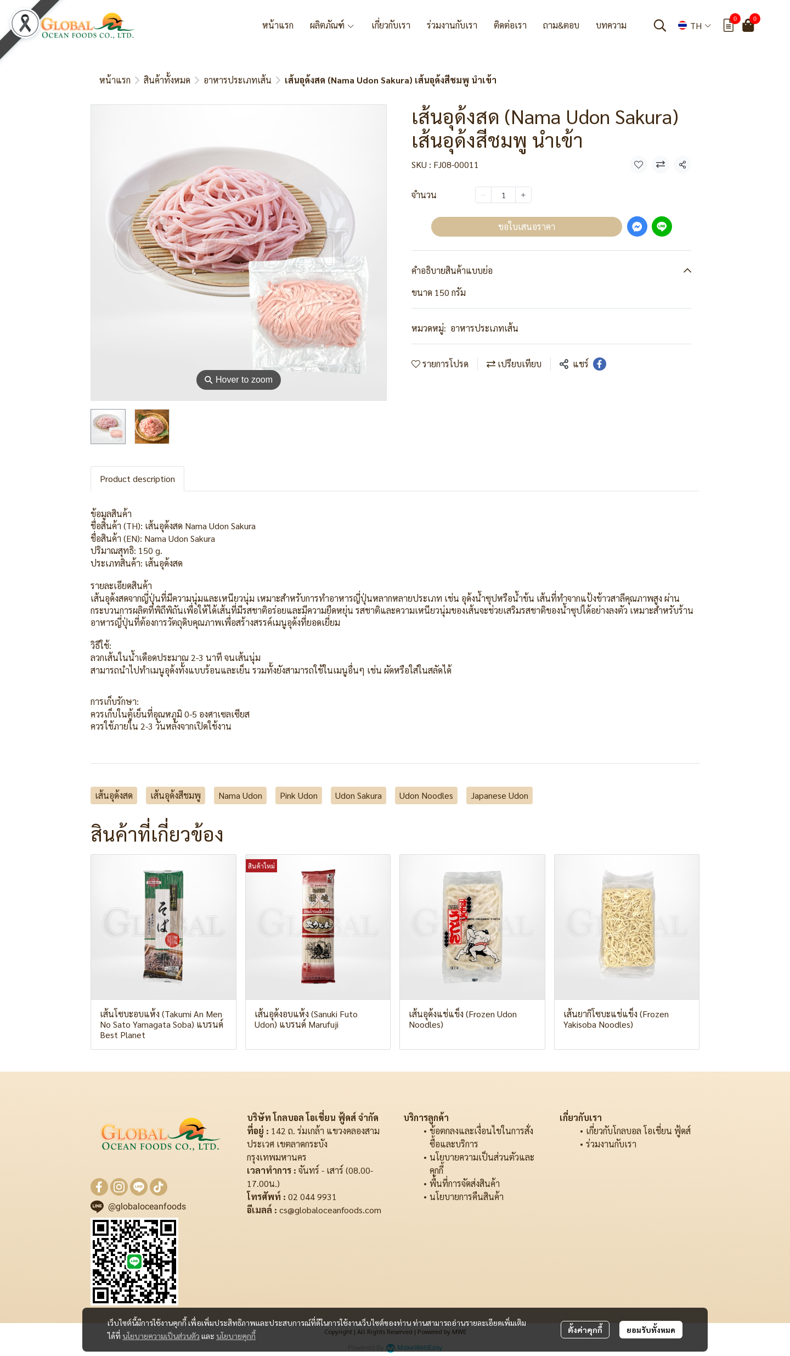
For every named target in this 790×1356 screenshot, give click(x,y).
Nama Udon (240, 795)
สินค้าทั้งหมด (167, 80)
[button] (660, 25)
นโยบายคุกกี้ (236, 1336)
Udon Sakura (358, 795)
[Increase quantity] (523, 195)
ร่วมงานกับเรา (611, 1144)
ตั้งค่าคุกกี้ (585, 1330)
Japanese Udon (499, 795)
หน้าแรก (115, 80)
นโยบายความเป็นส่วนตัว (161, 1336)
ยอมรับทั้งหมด (651, 1330)
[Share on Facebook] (599, 364)
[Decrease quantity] (483, 195)
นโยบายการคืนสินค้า (467, 1196)
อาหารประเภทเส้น (238, 80)
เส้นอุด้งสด (114, 795)
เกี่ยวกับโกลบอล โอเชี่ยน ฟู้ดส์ (638, 1130)
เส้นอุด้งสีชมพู (175, 795)
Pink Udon (299, 795)
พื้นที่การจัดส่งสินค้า (465, 1183)
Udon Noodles (426, 795)
